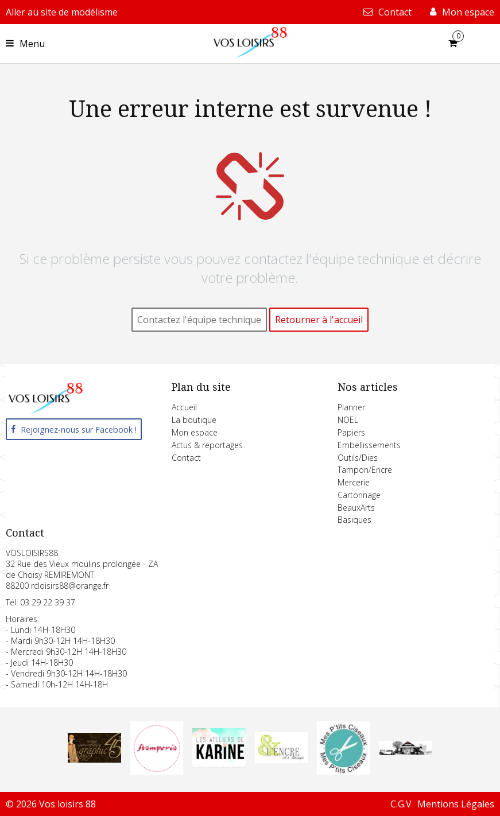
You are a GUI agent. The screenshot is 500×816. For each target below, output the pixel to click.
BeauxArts (356, 507)
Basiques (354, 519)
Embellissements (369, 445)
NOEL (348, 419)
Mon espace (195, 432)
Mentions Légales (455, 804)
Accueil (184, 407)
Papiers (351, 432)
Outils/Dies (358, 457)
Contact (186, 457)
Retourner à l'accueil (319, 319)
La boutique (194, 419)
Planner (351, 407)
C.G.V (401, 804)
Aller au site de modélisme (62, 12)
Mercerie (354, 482)
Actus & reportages (207, 445)
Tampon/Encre (365, 469)
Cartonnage (359, 494)
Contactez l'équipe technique (199, 319)
